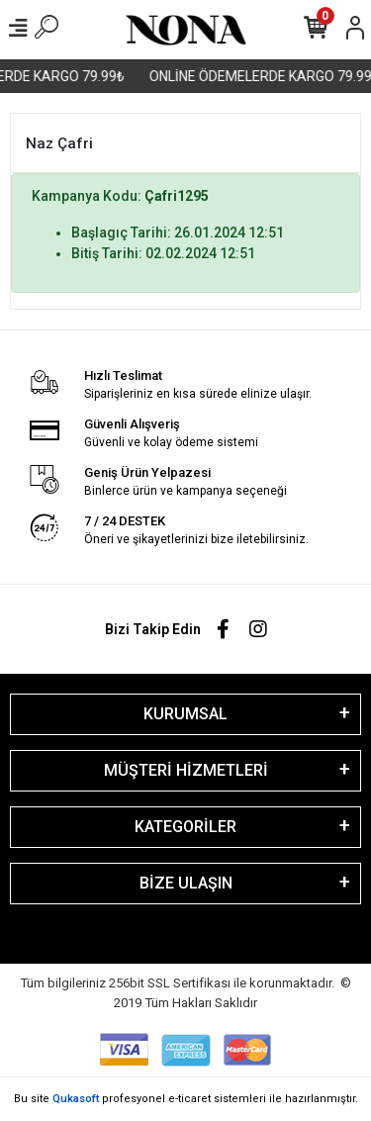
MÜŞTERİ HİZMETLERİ (186, 770)
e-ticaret (189, 1098)
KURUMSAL (185, 713)
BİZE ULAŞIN (185, 883)
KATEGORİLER (185, 826)
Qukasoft (75, 1098)
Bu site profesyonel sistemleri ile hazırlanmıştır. (186, 1098)
